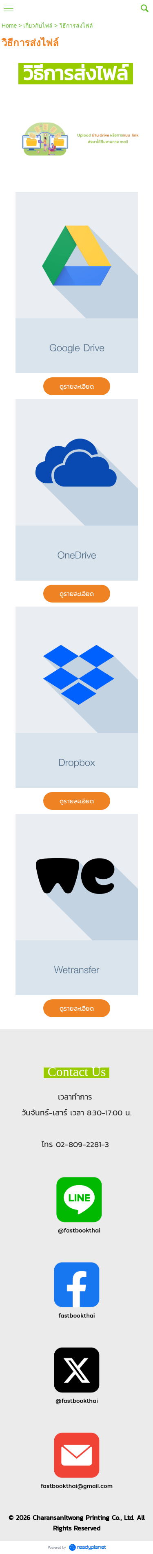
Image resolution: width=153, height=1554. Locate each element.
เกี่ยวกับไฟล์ (38, 25)
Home (9, 25)
